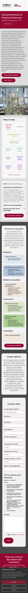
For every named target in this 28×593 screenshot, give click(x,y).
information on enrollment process (13, 497)
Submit (8, 540)
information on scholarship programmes (13, 490)
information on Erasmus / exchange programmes (13, 493)
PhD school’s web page (13, 201)
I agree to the (14, 534)
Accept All (14, 582)
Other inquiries (9, 510)
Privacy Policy (19, 534)
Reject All (14, 590)
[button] (25, 5)
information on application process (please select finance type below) (13, 486)
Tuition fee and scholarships (12, 205)
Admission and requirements (12, 187)
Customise (14, 586)
